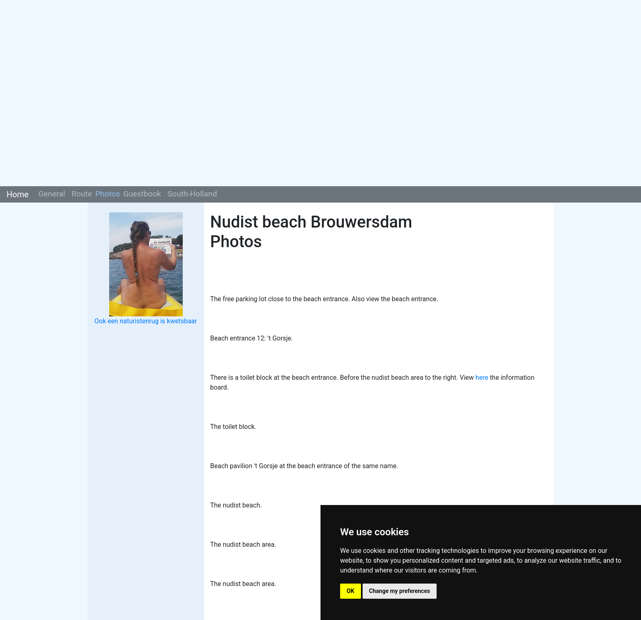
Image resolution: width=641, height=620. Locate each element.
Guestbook (142, 193)
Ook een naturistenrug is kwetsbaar (145, 321)
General (51, 193)
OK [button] (350, 591)
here (481, 377)
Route (82, 193)
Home (18, 194)
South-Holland (192, 193)
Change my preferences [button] (399, 591)
